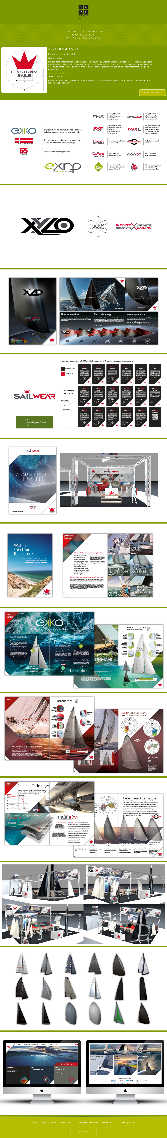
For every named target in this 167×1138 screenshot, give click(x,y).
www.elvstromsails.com (59, 73)
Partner (121, 1123)
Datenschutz (66, 1123)
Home (132, 1123)
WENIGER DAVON (152, 92)
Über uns (36, 1123)
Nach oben (84, 1132)
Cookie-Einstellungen (88, 1123)
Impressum (50, 1123)
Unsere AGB (108, 1123)
